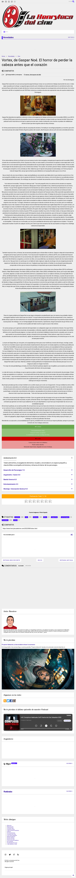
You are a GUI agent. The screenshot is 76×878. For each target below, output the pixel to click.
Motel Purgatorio (11, 836)
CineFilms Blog (10, 829)
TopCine (14, 763)
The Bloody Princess (12, 842)
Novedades (11, 56)
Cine (19, 56)
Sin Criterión (10, 841)
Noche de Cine (10, 838)
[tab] (38, 458)
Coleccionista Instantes (13, 830)
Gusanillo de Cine (11, 834)
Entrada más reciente (11, 560)
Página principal (9, 867)
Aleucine (9, 825)
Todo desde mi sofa (12, 844)
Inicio (40, 560)
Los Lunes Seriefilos (12, 835)
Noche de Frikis (11, 839)
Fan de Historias (11, 833)
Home (3, 56)
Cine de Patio (10, 828)
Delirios (9, 831)
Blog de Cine (10, 826)
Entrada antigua (66, 560)
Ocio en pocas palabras (13, 840)
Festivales (8, 791)
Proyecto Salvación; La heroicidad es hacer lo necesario (18, 644)
